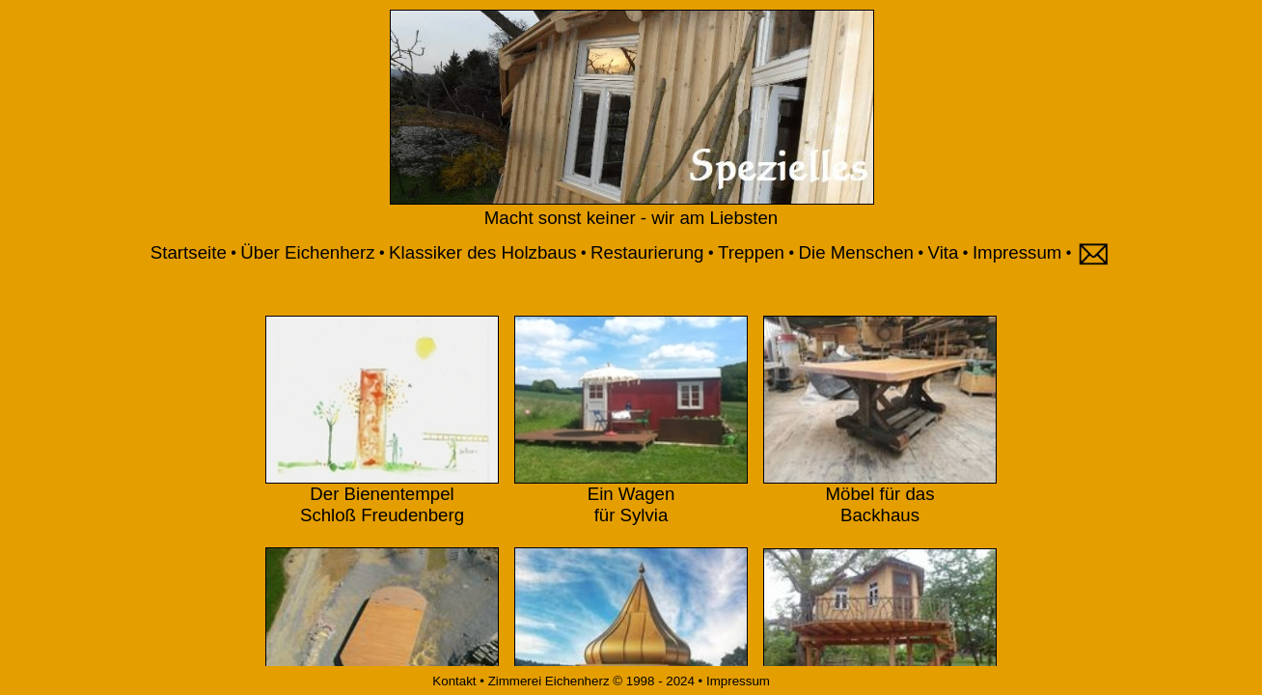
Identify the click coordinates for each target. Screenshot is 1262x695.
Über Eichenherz (307, 252)
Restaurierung (646, 252)
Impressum (1017, 252)
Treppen (751, 252)
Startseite (189, 252)
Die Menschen (856, 252)
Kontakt (453, 681)
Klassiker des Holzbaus (482, 252)
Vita (943, 252)
